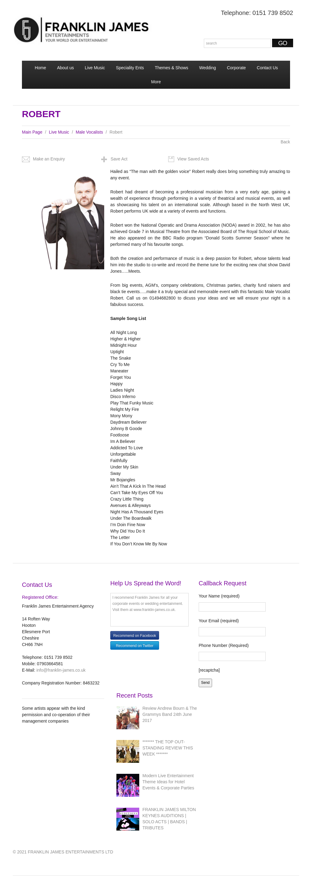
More (155, 83)
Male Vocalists (89, 132)
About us (65, 67)
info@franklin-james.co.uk (60, 670)
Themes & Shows (171, 67)
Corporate (236, 67)
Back (285, 141)
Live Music (95, 67)
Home (40, 67)
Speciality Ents (130, 67)
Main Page (32, 132)
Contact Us (267, 67)
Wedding (207, 67)
